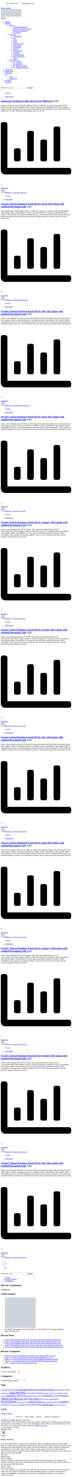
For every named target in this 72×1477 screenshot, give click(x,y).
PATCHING (17, 45)
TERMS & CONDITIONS (51, 1417)
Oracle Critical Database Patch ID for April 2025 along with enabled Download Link (33, 1343)
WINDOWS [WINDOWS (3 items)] (63, 1405)
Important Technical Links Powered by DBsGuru (27, 101)
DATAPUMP (17, 51)
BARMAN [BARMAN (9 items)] (57, 1390)
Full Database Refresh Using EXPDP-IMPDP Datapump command (36, 1359)
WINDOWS (13, 78)
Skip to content (6, 8)
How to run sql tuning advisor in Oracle (24, 1363)
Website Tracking (6, 1413)
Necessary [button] (4, 1454)
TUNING (16, 53)
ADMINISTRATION (20, 27)
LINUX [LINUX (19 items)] (20, 1396)
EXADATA (9, 69)
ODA (15, 58)
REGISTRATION (11, 1279)
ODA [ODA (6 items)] (54, 1396)
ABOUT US (19, 1417)
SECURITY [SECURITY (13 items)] (5, 1405)
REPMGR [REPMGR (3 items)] (45, 1402)
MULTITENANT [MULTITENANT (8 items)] (38, 1396)
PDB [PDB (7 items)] (41, 1399)
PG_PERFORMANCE (20, 67)
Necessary (6, 1457)
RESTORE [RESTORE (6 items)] (51, 1402)
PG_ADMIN (17, 62)
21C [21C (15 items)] (2, 1390)
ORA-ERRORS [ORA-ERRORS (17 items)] (62, 1396)
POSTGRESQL (14, 60)
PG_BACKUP (18, 64)
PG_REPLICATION (20, 66)
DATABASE (17, 36)
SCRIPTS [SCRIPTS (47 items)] (64, 1401)
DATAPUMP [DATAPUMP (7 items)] (39, 1393)
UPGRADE (17, 47)
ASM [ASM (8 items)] (17, 1390)
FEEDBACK (9, 1281)
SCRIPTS (8, 82)
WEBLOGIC (9, 71)
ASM (15, 40)
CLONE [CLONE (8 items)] (67, 1390)
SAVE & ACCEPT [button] (7, 1475)
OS (6, 75)
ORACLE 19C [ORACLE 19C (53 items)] (20, 1398)
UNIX (11, 77)
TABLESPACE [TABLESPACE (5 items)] (14, 1405)
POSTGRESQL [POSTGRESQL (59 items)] (9, 1401)
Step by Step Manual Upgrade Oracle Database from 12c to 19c (35, 1356)
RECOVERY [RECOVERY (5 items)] (24, 1402)
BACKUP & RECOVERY (22, 29)
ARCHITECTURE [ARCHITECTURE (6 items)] (9, 1390)
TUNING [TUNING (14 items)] (22, 1405)
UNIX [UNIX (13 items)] (28, 1405)
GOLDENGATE (18, 55)
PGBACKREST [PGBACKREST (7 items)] (54, 1399)
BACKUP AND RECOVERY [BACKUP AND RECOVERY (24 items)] (41, 1390)
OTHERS (8, 80)
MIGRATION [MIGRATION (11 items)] (28, 1396)
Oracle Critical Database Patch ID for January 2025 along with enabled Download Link (34, 1345)
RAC (15, 38)
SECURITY (17, 33)
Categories (4, 1380)
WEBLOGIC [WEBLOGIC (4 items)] (57, 1405)
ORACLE (12, 34)
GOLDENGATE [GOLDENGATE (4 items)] (53, 1393)
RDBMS (8, 23)
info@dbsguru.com (27, 3)
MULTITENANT (19, 56)
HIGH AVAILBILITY (20, 31)
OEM (15, 42)
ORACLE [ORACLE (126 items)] (7, 1398)
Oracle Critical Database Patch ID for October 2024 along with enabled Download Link (34, 1347)
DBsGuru (8, 192)
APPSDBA (8, 73)
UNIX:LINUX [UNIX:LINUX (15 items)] (36, 1405)
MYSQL (12, 25)
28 (6, 1268)
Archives (4, 1372)
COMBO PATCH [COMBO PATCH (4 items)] (5, 1393)
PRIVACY (39, 1417)
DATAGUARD (18, 44)
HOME (7, 22)
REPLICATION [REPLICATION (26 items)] (35, 1402)
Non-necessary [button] (6, 1466)
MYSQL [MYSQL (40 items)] (48, 1395)
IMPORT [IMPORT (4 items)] (60, 1393)
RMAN (15, 49)
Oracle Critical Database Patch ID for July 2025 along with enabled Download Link (32, 1341)
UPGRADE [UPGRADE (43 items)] (47, 1404)
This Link (43, 1425)
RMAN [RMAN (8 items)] (56, 1402)
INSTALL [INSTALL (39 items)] (11, 1395)
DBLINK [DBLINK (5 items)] (46, 1393)
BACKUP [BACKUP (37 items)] (23, 1389)
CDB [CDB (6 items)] (63, 1390)
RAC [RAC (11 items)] (19, 1402)
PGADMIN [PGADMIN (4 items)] (46, 1399)
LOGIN (7, 1277)
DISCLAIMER (29, 1417)
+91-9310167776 (11, 3)
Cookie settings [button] (6, 1427)
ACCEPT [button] (16, 1427)
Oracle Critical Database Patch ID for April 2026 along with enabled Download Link (33, 1340)
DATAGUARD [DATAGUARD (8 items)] (30, 1393)
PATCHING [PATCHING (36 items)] (33, 1399)
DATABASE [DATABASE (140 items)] (17, 1392)
